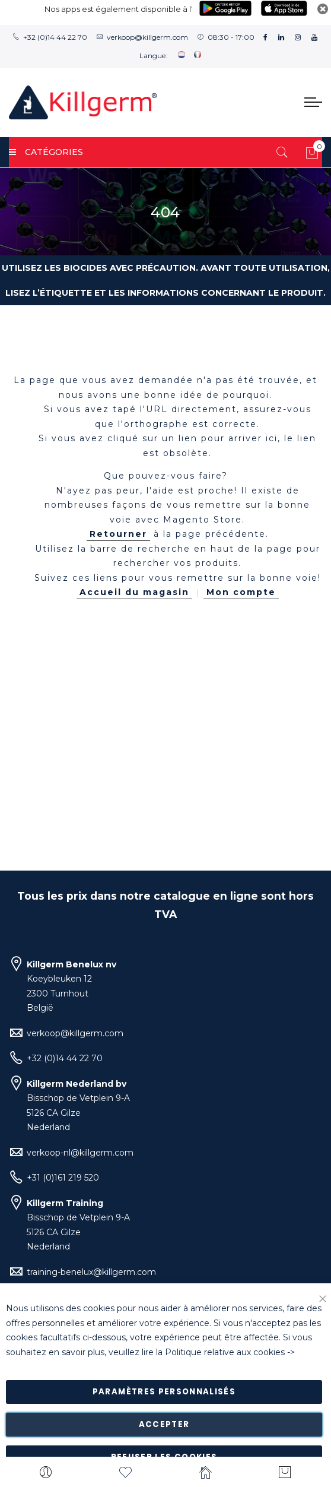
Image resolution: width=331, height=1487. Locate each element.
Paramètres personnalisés (164, 1391)
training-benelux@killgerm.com (91, 1272)
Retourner (118, 534)
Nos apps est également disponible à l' (118, 9)
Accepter (164, 1424)
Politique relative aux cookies (225, 1352)
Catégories (46, 152)
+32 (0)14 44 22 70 (55, 37)
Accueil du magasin (134, 592)
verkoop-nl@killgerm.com (80, 1152)
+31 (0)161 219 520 (63, 1177)
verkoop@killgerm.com (147, 37)
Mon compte (241, 592)
